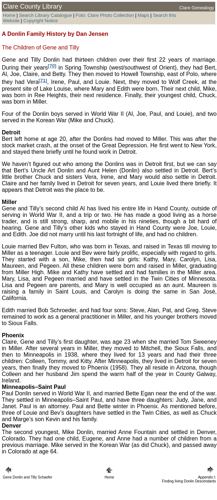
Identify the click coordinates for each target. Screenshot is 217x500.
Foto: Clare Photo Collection (105, 15)
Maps (143, 15)
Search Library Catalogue (45, 15)
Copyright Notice (40, 20)
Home (9, 15)
